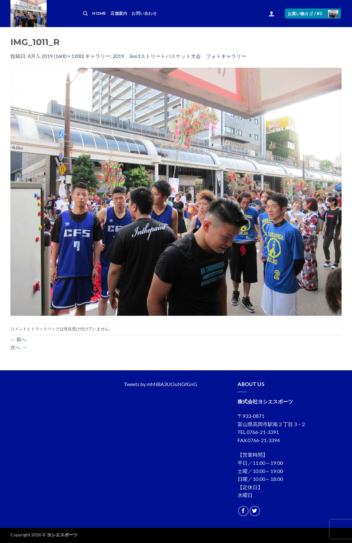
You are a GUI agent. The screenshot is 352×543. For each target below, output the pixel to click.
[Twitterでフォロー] (254, 511)
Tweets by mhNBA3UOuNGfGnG (160, 384)
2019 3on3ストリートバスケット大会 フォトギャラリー (179, 56)
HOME (99, 13)
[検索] (85, 14)
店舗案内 (118, 13)
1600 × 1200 (69, 56)
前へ (18, 339)
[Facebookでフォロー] (243, 511)
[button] (271, 13)
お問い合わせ (144, 13)
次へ (18, 347)
